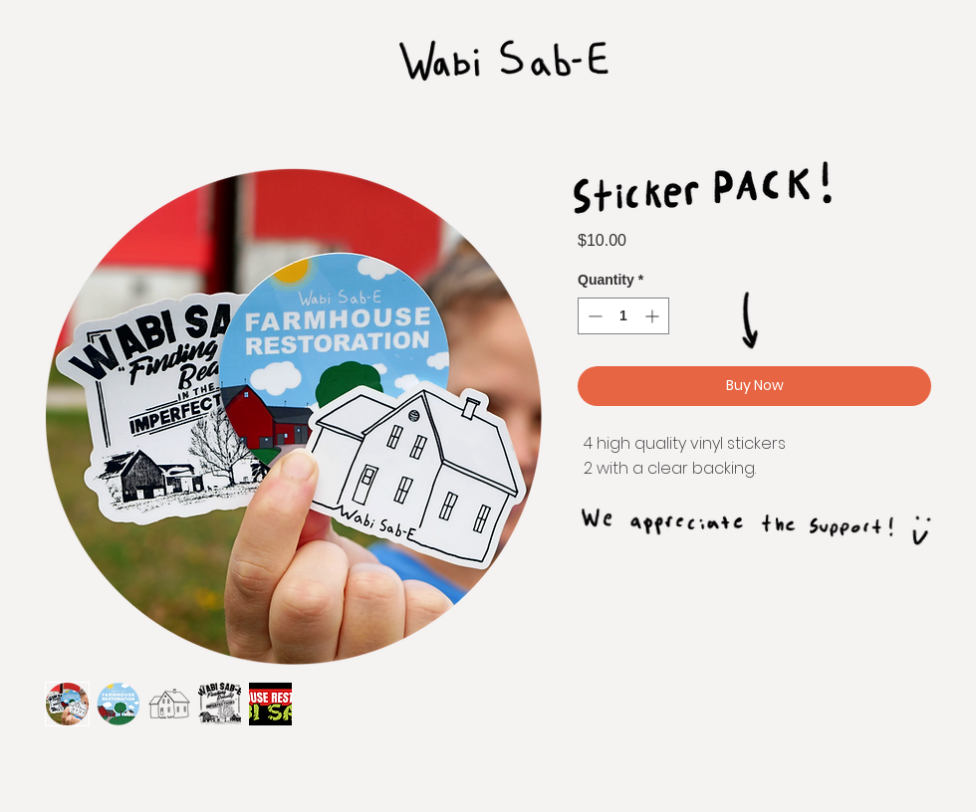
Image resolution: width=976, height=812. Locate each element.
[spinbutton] (623, 316)
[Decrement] (593, 316)
